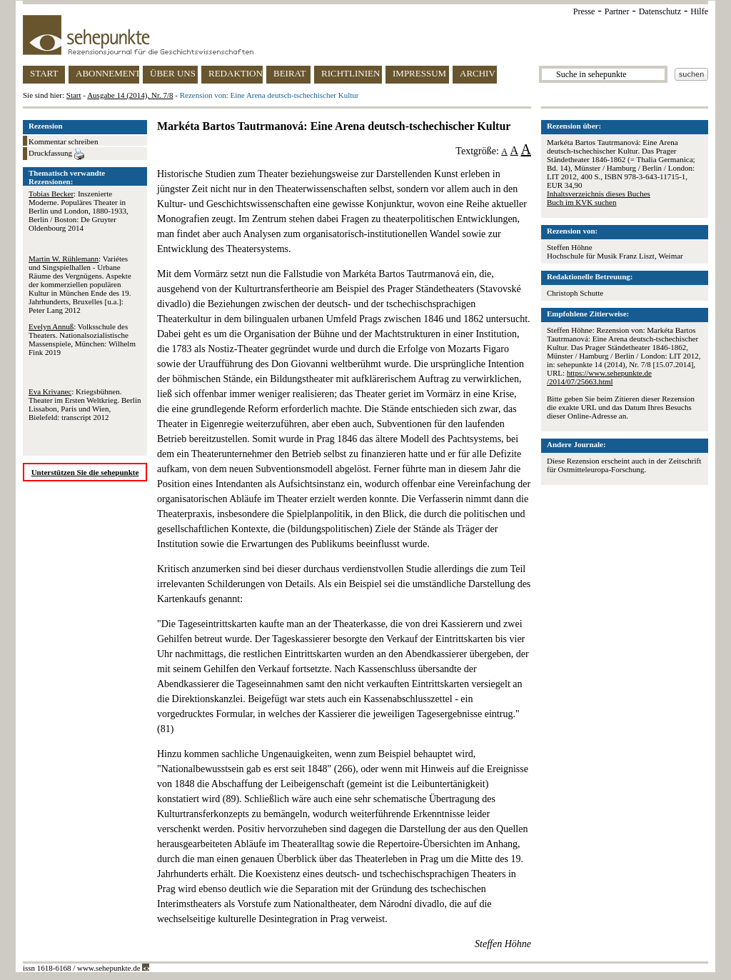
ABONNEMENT (107, 73)
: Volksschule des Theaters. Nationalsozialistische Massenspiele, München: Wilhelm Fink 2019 (82, 339)
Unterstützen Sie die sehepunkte (85, 472)
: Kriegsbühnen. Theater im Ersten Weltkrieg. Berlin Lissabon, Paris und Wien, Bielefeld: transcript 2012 (85, 404)
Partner (617, 11)
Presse (584, 11)
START (44, 73)
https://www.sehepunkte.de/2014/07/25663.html (599, 377)
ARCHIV (477, 73)
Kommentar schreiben (63, 141)
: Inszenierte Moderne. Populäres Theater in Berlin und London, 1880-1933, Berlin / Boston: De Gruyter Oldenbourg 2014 (78, 210)
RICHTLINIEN (350, 73)
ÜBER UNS (173, 73)
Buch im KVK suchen (581, 202)
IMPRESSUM (419, 73)
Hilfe (699, 11)
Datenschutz (660, 11)
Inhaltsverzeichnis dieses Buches (598, 193)
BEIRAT (289, 73)
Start (73, 95)
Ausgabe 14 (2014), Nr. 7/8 (130, 95)
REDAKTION (235, 73)
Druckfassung (56, 154)
